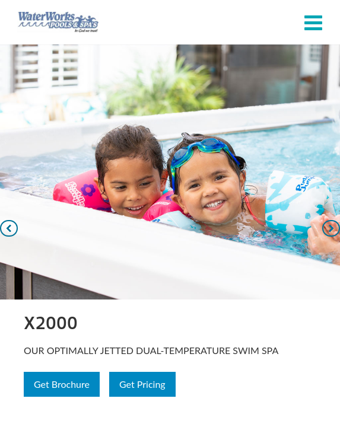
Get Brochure (62, 384)
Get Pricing (142, 384)
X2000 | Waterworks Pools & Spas (58, 22)
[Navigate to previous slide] (9, 228)
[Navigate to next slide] (331, 228)
